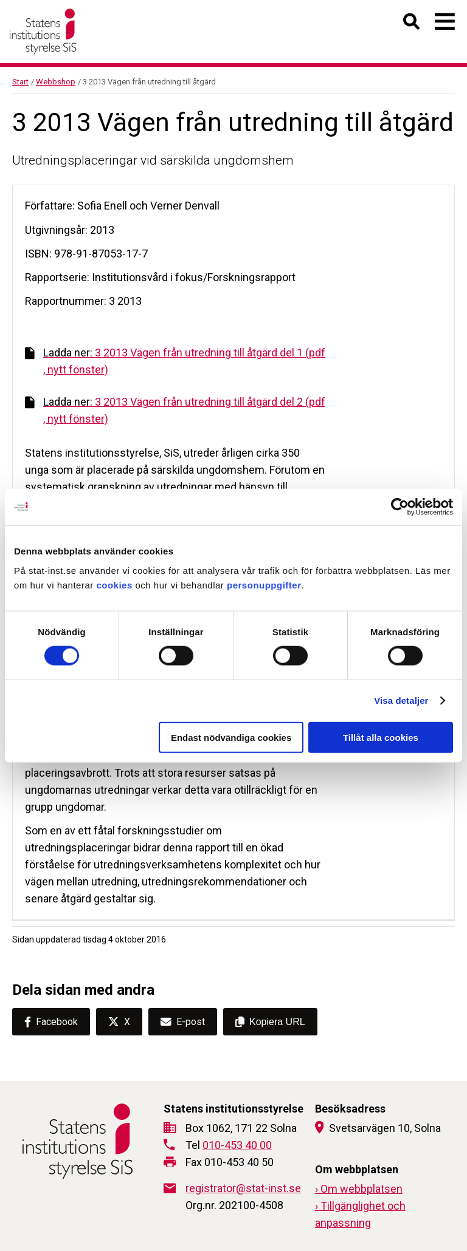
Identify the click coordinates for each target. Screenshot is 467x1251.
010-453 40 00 (237, 1145)
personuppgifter (264, 584)
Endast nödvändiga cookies (231, 737)
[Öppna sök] (412, 24)
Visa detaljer (401, 700)
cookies (114, 584)
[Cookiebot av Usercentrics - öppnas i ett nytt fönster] (400, 507)
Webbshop (55, 81)
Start (20, 81)
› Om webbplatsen (359, 1188)
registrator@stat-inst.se (243, 1188)
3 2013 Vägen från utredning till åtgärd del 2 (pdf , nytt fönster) (175, 410)
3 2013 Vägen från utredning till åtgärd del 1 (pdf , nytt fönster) (175, 361)
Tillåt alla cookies (380, 737)
